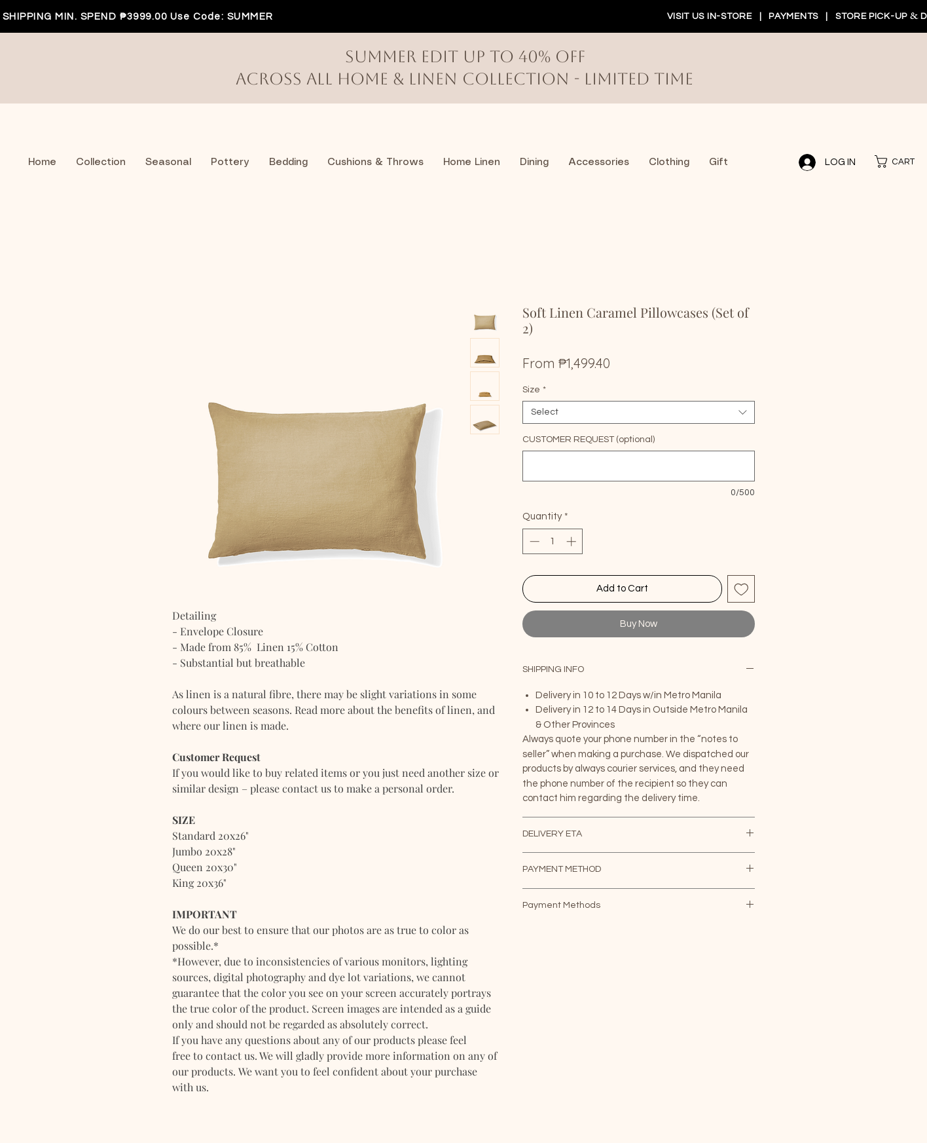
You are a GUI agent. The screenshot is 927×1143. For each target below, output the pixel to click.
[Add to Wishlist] (741, 589)
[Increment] (572, 541)
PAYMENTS (794, 16)
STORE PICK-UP (872, 16)
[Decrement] (533, 541)
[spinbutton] (553, 541)
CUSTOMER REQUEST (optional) (588, 439)
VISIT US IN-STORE (709, 16)
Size (534, 389)
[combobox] (638, 412)
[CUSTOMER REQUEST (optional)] (638, 466)
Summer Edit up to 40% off (465, 56)
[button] (892, 161)
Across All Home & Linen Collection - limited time (464, 78)
